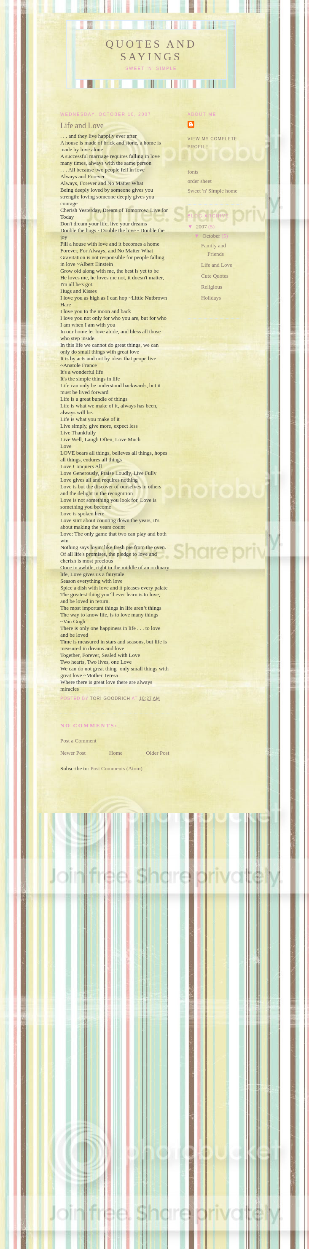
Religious (211, 287)
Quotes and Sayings (150, 50)
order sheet (200, 181)
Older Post (157, 753)
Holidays (211, 298)
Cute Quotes (214, 276)
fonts (193, 172)
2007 (202, 226)
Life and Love (216, 265)
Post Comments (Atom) (116, 768)
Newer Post (73, 753)
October (211, 236)
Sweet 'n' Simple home (212, 191)
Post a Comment (78, 740)
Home (116, 753)
